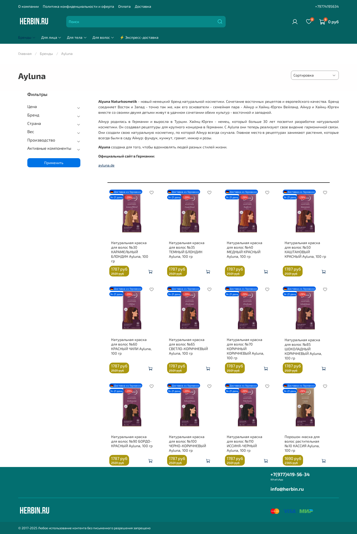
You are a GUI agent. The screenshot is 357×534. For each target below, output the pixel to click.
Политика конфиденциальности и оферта (78, 6)
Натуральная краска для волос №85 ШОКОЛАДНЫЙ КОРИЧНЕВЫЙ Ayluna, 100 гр (303, 349)
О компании (28, 6)
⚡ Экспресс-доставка (139, 37)
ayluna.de (106, 165)
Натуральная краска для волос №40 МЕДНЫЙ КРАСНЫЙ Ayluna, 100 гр (244, 249)
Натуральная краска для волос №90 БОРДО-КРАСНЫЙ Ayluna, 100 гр (132, 441)
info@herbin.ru (287, 489)
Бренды (27, 37)
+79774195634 (327, 6)
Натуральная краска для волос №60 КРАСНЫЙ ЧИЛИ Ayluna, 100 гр (131, 346)
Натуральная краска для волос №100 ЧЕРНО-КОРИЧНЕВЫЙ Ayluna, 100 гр (187, 443)
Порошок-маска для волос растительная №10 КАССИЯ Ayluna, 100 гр (302, 443)
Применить (53, 162)
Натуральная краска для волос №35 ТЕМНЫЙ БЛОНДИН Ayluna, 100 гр (186, 249)
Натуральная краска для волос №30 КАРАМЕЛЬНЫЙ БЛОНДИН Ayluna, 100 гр (129, 251)
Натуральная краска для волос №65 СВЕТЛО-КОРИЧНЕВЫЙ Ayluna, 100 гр (188, 346)
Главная (25, 53)
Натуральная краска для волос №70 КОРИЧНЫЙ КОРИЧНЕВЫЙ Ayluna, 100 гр (245, 348)
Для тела (77, 37)
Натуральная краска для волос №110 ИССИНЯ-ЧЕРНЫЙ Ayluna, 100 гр (244, 443)
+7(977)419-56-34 (290, 474)
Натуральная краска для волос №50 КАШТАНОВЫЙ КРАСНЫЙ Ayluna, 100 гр (305, 249)
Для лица (51, 37)
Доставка (143, 6)
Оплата (124, 6)
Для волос (103, 37)
